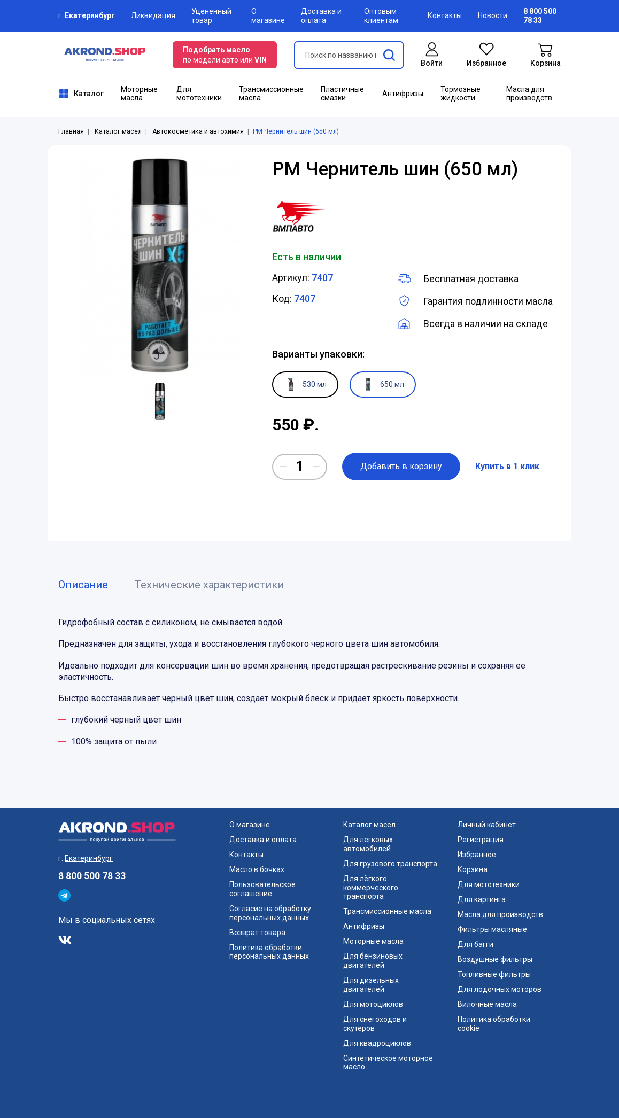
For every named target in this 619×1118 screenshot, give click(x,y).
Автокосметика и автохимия (198, 131)
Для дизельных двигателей (371, 984)
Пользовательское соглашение (262, 889)
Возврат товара (257, 932)
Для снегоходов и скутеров (375, 1023)
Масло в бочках (256, 869)
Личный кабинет (487, 824)
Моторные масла (139, 94)
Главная (71, 131)
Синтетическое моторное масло (388, 1063)
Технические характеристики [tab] (209, 585)
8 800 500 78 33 (92, 876)
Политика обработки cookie (494, 1023)
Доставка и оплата (321, 16)
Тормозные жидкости (460, 94)
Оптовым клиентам (381, 16)
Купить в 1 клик (507, 466)
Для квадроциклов (377, 1043)
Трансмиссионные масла (271, 94)
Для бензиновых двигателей (373, 960)
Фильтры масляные (492, 929)
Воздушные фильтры (495, 959)
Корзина (473, 869)
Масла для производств (529, 94)
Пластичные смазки (342, 94)
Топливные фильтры (494, 974)
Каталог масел (118, 131)
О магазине (268, 16)
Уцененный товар (211, 16)
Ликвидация (153, 15)
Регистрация (481, 839)
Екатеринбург (90, 15)
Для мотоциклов (373, 1004)
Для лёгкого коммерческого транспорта (370, 887)
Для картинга (482, 899)
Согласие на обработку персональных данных (270, 913)
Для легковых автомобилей (368, 844)
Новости (492, 15)
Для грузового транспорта (390, 863)
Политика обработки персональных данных (269, 952)
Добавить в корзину (401, 466)
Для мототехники (199, 94)
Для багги (475, 944)
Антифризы (402, 93)
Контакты (445, 15)
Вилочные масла (487, 1004)
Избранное (477, 854)
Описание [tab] (83, 585)
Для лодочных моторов (499, 989)
